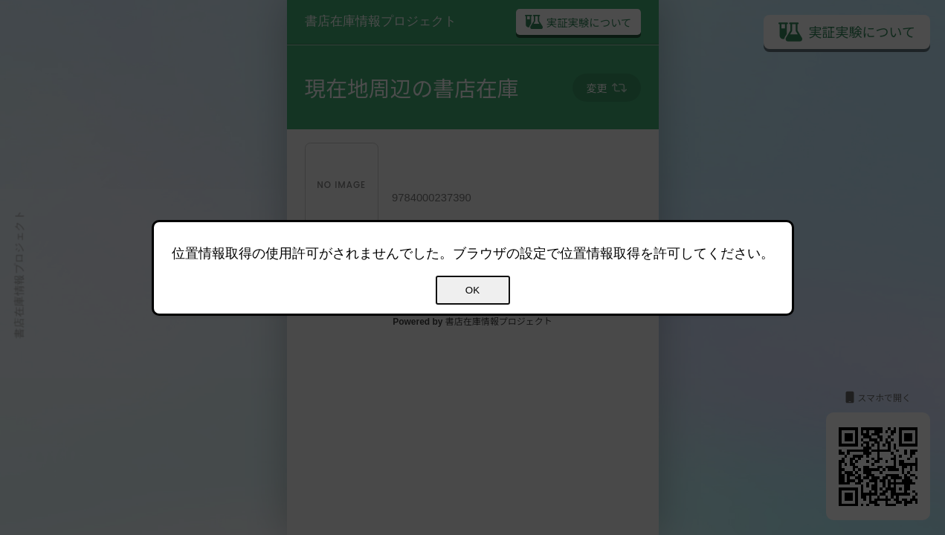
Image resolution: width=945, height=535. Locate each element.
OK (472, 290)
